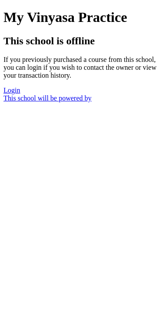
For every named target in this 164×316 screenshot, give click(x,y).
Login (11, 90)
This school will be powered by (47, 98)
